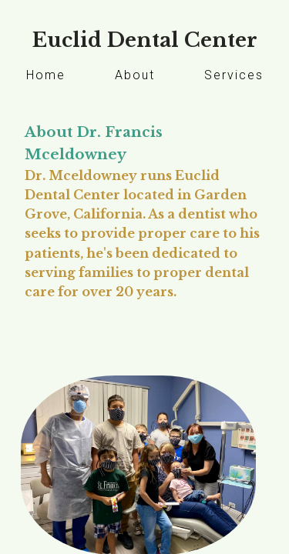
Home (46, 75)
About (135, 75)
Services (234, 75)
